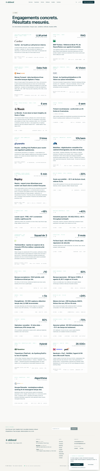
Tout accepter (77, 464)
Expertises (36, 2)
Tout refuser (91, 464)
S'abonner (74, 428)
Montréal (38, 445)
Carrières (59, 2)
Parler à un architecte (88, 2)
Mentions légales (63, 465)
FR (79, 2)
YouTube (81, 448)
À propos (61, 443)
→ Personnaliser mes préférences (77, 467)
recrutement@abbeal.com (79, 443)
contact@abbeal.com (79, 441)
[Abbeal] (10, 2)
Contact (60, 457)
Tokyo (37, 449)
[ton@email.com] (61, 428)
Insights (53, 2)
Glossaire (61, 451)
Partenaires (61, 453)
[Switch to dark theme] (76, 2)
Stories (42, 2)
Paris (37, 441)
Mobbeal (48, 2)
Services (31, 2)
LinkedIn (76, 448)
